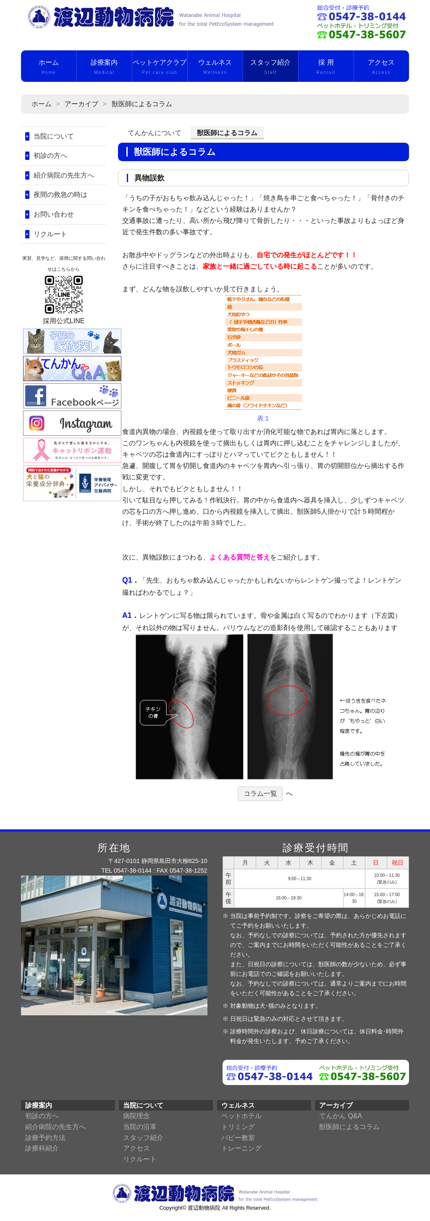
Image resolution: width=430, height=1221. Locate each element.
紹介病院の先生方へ (64, 175)
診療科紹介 (42, 1148)
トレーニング (241, 1148)
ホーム (48, 67)
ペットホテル (241, 1115)
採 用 (326, 67)
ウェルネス (215, 67)
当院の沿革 (140, 1126)
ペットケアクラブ (159, 67)
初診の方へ (50, 155)
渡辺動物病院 (204, 1208)
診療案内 (104, 67)
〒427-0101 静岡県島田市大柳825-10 (157, 861)
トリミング (238, 1126)
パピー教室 (238, 1137)
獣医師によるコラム (349, 1126)
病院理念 (136, 1115)
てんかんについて (154, 132)
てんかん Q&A (340, 1115)
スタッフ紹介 (270, 67)
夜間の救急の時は (60, 194)
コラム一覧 (260, 793)
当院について (54, 136)
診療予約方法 (45, 1137)
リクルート (50, 234)
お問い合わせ (54, 214)
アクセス (381, 67)
